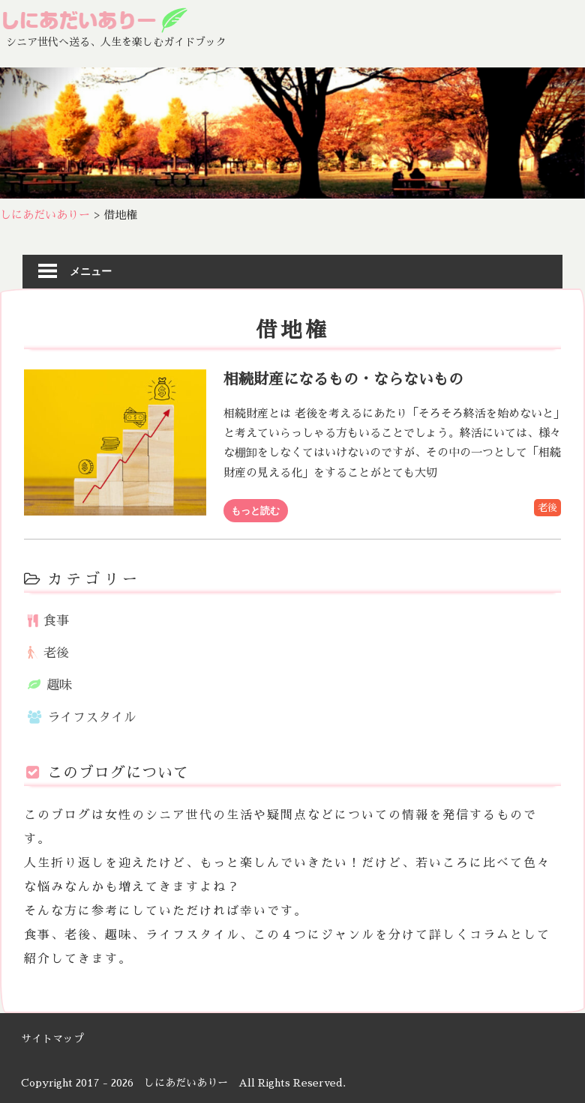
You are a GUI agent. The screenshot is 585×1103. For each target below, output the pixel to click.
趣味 (59, 685)
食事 (56, 620)
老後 (547, 508)
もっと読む (255, 510)
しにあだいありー (186, 1083)
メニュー (91, 271)
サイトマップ (52, 1038)
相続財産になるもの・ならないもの (344, 379)
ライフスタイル (91, 717)
